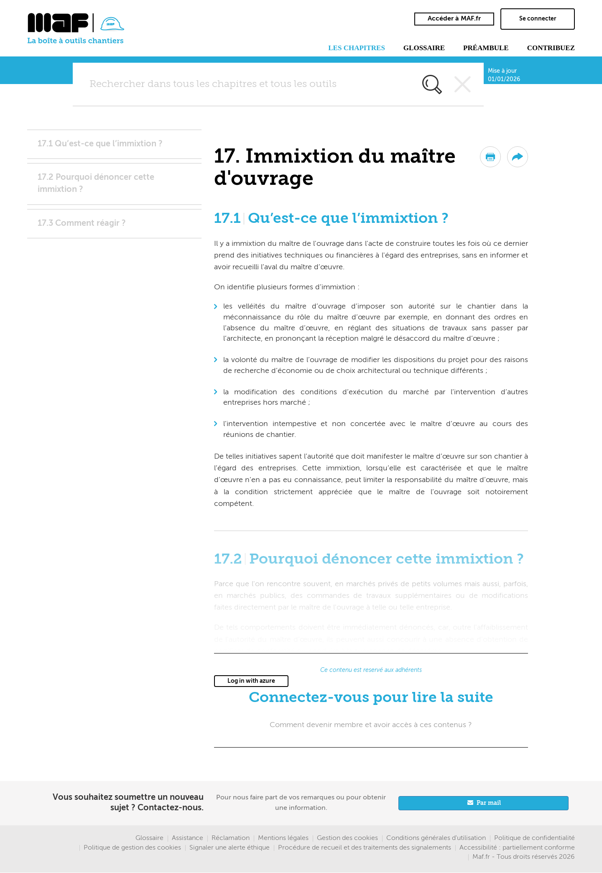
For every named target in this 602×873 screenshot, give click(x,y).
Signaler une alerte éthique (229, 848)
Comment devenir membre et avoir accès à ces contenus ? (371, 725)
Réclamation (231, 838)
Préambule (486, 48)
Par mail (489, 803)
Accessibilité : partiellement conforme (517, 848)
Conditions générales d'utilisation (436, 838)
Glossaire (424, 48)
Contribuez (551, 48)
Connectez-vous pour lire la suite (371, 698)
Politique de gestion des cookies (132, 848)
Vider (462, 84)
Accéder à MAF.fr (454, 18)
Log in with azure (251, 681)
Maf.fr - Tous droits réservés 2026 (523, 857)
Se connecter (537, 19)
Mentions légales (283, 838)
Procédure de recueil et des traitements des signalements (364, 848)
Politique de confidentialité (534, 838)
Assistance (187, 838)
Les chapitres (356, 48)
